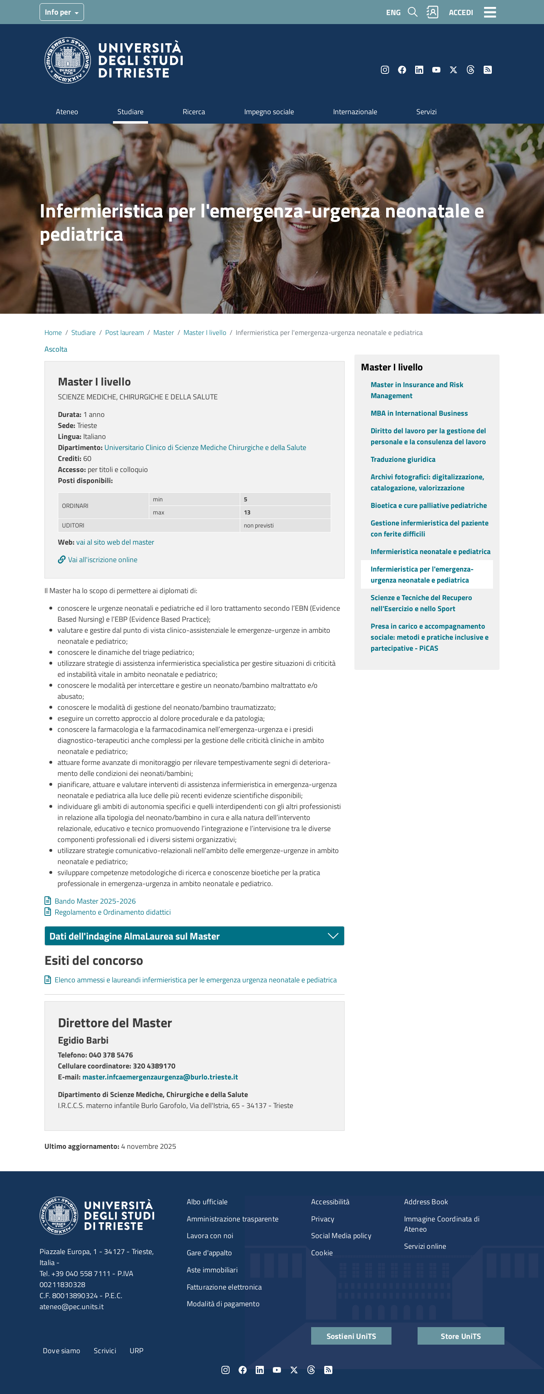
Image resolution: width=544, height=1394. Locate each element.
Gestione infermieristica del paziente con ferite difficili (430, 528)
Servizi (426, 111)
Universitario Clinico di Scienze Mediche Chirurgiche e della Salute (205, 447)
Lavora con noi (210, 1235)
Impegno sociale (269, 111)
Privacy (322, 1218)
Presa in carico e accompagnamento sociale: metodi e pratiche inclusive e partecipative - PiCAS (430, 637)
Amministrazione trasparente (233, 1218)
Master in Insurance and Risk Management (417, 390)
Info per (59, 12)
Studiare (130, 111)
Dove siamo (61, 1350)
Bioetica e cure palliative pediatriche (429, 505)
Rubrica (432, 12)
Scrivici (105, 1350)
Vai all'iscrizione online (102, 559)
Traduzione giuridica (403, 459)
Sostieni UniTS (351, 1336)
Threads (470, 69)
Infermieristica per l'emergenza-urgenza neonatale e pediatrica (422, 574)
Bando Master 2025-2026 (95, 900)
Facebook (402, 69)
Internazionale (355, 111)
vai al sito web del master (115, 541)
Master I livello (205, 332)
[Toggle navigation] (490, 12)
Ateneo (67, 111)
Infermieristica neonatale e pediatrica (431, 551)
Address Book (426, 1201)
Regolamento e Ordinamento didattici (113, 912)
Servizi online (425, 1246)
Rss (487, 69)
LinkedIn (419, 69)
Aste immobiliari (212, 1269)
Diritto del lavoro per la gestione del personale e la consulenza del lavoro (428, 436)
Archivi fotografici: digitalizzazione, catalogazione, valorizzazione (427, 482)
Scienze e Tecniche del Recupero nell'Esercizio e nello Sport (421, 603)
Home (53, 332)
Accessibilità (330, 1201)
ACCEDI (461, 12)
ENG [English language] (393, 12)
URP (137, 1350)
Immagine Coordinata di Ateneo (442, 1224)
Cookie (322, 1252)
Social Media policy (341, 1235)
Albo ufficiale (207, 1201)
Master (163, 332)
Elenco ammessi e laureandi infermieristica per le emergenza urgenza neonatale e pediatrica (196, 979)
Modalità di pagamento (223, 1303)
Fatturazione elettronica (224, 1286)
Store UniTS (461, 1336)
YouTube (436, 69)
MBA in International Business (419, 413)
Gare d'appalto (209, 1252)
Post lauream (124, 332)
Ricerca (194, 111)
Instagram (385, 69)
